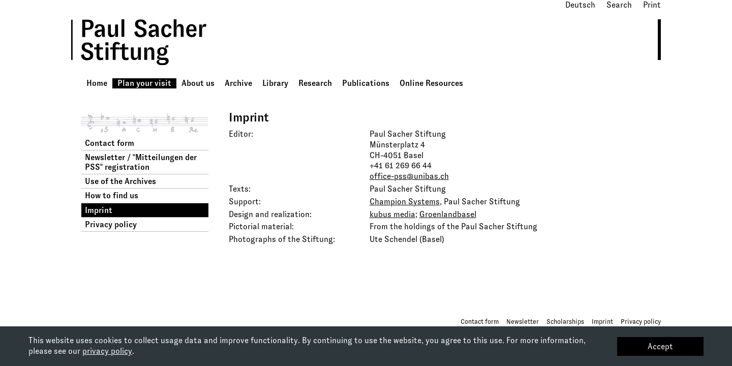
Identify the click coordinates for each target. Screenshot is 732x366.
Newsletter (522, 321)
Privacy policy (111, 224)
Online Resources (431, 83)
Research (315, 83)
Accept (660, 346)
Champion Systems (405, 201)
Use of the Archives (120, 181)
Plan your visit (144, 83)
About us (198, 83)
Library (275, 83)
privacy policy (107, 351)
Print (652, 5)
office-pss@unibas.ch (409, 176)
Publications (365, 83)
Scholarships (565, 321)
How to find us (111, 195)
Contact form (109, 143)
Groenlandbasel (447, 214)
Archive (238, 83)
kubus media (392, 214)
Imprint (98, 210)
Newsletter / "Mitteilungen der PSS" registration (141, 162)
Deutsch (580, 5)
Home (96, 83)
